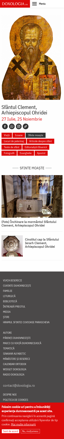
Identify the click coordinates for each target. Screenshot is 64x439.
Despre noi (10, 394)
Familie (7, 291)
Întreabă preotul (14, 306)
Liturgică (9, 296)
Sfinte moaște (35, 135)
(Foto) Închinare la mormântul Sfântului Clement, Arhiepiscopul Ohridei (28, 223)
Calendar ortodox (14, 364)
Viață (7, 135)
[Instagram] (19, 126)
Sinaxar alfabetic (14, 353)
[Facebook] (5, 126)
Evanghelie (26, 153)
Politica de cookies (15, 399)
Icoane (19, 135)
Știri (6, 317)
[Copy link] (25, 126)
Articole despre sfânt (40, 141)
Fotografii (9, 153)
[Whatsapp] (12, 126)
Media (6, 311)
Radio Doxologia (13, 374)
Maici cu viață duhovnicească (22, 343)
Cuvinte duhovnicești (17, 285)
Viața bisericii (12, 280)
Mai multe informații (23, 424)
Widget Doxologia (14, 369)
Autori (7, 332)
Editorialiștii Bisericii (36, 147)
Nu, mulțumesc (30, 431)
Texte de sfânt (11, 147)
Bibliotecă (10, 301)
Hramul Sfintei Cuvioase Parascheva (26, 322)
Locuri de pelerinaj (14, 141)
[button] (39, 4)
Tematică (8, 348)
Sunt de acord (10, 431)
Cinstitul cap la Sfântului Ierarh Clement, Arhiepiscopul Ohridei (42, 243)
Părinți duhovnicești (17, 338)
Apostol (41, 153)
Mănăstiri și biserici (16, 359)
